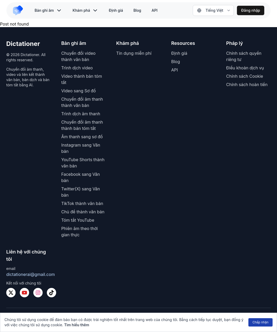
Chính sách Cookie (244, 76)
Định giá (116, 10)
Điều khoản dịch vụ (245, 67)
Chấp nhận (260, 322)
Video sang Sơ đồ (78, 90)
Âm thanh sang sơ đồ (82, 136)
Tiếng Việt (210, 10)
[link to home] (20, 10)
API (155, 10)
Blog (137, 10)
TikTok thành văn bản (82, 203)
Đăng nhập (250, 10)
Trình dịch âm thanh (80, 113)
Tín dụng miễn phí (133, 53)
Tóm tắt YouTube (77, 220)
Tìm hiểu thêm (76, 325)
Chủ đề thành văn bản (82, 211)
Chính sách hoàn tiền (247, 84)
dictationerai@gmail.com (30, 274)
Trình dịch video (77, 67)
